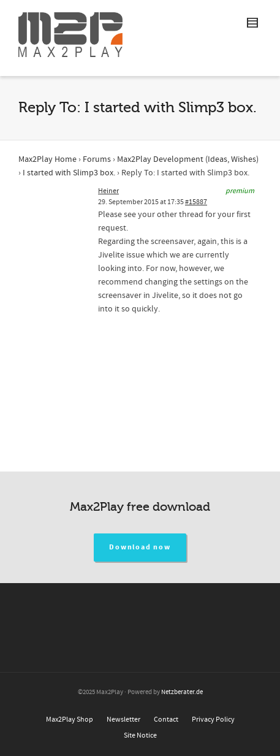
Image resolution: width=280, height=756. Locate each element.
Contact (166, 719)
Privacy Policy (213, 719)
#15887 (196, 202)
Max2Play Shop (69, 719)
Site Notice (140, 735)
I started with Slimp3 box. (69, 172)
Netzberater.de (182, 692)
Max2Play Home (47, 159)
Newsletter (123, 719)
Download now (140, 547)
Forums (97, 159)
